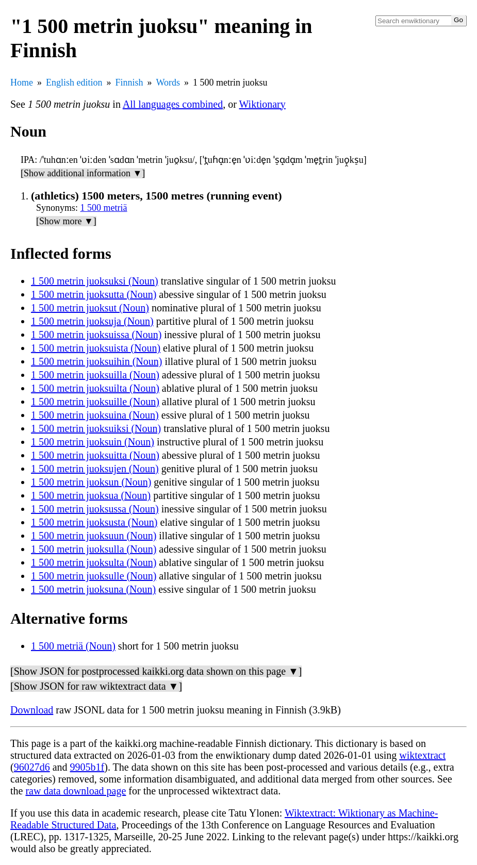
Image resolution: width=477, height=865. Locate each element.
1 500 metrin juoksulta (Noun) (93, 562)
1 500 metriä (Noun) (73, 646)
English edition (74, 82)
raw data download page (75, 790)
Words (168, 82)
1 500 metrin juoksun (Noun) (91, 482)
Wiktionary (262, 104)
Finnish (129, 82)
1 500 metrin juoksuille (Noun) (95, 401)
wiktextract (422, 755)
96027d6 (32, 767)
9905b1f (87, 767)
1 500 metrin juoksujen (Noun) (95, 468)
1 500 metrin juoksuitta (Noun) (95, 455)
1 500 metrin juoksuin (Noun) (92, 441)
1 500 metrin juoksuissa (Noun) (96, 334)
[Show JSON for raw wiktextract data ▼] (96, 686)
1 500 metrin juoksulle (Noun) (93, 575)
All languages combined (173, 104)
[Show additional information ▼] (83, 173)
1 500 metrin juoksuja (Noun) (92, 321)
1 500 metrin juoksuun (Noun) (93, 535)
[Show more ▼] (66, 221)
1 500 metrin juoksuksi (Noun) (94, 281)
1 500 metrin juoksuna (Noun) (93, 589)
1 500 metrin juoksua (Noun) (91, 495)
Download (31, 710)
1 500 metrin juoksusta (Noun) (94, 522)
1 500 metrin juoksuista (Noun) (95, 348)
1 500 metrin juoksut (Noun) (90, 307)
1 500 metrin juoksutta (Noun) (93, 294)
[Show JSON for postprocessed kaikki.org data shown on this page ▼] (156, 671)
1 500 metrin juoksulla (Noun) (93, 549)
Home (21, 82)
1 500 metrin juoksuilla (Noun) (95, 374)
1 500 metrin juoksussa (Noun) (95, 508)
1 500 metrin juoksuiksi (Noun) (96, 428)
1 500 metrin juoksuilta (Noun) (95, 388)
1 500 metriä (103, 208)
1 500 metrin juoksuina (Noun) (95, 415)
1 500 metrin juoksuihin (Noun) (96, 361)
